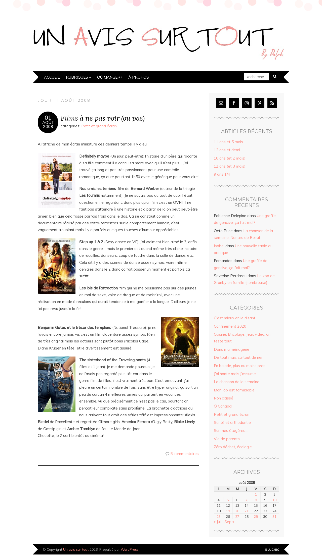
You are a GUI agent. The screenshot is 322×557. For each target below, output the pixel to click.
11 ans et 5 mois (228, 141)
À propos (138, 77)
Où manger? (109, 77)
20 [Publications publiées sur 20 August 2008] (237, 511)
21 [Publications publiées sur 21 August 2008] (247, 511)
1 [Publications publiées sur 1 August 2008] (256, 494)
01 (48, 117)
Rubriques (77, 77)
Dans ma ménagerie (231, 349)
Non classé (223, 398)
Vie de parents (227, 438)
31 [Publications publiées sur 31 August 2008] (274, 516)
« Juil (217, 521)
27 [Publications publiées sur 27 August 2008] (237, 516)
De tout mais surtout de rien (238, 357)
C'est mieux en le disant (234, 318)
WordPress (130, 549)
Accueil (52, 77)
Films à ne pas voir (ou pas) (103, 118)
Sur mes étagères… (231, 430)
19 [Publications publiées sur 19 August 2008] (228, 511)
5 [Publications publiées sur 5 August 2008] (228, 500)
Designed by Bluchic (272, 549)
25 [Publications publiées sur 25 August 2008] (219, 516)
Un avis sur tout (76, 549)
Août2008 (48, 124)
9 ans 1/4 (222, 174)
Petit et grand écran (99, 126)
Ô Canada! (223, 406)
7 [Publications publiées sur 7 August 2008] (247, 500)
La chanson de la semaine (236, 381)
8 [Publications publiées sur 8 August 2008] (256, 500)
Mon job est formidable (234, 390)
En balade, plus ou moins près (239, 365)
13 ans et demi (227, 149)
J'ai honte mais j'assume (235, 373)
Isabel (219, 245)
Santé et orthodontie (232, 422)
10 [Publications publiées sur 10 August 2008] (274, 500)
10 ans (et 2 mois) (230, 158)
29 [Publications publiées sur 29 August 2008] (256, 516)
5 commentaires (184, 453)
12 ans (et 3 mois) (230, 166)
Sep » (229, 521)
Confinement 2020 (230, 326)
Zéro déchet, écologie (233, 446)
